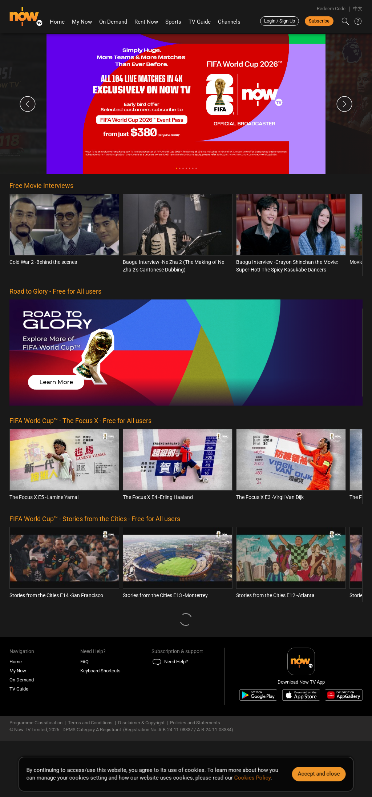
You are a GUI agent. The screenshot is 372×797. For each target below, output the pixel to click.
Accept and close (319, 773)
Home (57, 22)
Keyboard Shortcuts (100, 670)
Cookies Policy (252, 777)
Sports (173, 22)
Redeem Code (331, 8)
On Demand (113, 22)
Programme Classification (35, 722)
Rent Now (146, 22)
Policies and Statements (195, 722)
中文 (358, 8)
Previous (28, 104)
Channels (229, 22)
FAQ (84, 661)
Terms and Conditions (90, 722)
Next (344, 104)
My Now (82, 22)
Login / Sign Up (279, 21)
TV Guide (200, 22)
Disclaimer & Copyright (141, 722)
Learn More (56, 382)
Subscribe (319, 21)
